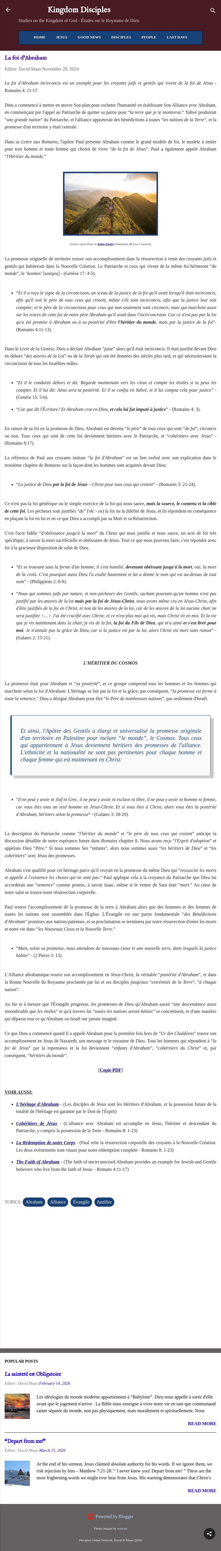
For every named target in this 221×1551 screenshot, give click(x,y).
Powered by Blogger (110, 1516)
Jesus (61, 37)
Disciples (121, 37)
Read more (202, 1423)
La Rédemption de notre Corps (45, 1142)
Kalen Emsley (106, 244)
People (148, 37)
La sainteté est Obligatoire (33, 1374)
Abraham (34, 1202)
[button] (209, 1534)
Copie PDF (110, 1070)
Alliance (58, 1202)
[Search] (212, 11)
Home (39, 37)
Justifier (104, 1202)
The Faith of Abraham (38, 1161)
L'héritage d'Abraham (37, 1104)
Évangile (81, 1202)
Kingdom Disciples (78, 10)
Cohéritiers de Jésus (36, 1123)
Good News (89, 37)
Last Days (177, 37)
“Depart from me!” (25, 1441)
